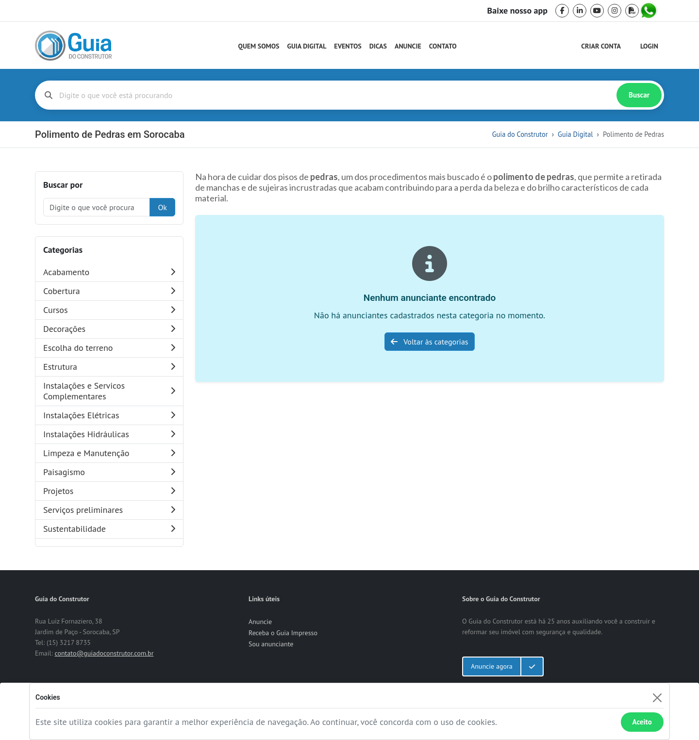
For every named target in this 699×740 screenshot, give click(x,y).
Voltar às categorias (429, 341)
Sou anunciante (271, 644)
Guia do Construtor (520, 134)
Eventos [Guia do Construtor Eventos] (347, 46)
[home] (73, 45)
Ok (162, 207)
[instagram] (614, 10)
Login (649, 46)
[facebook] (562, 10)
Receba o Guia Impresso (283, 632)
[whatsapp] (649, 10)
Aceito (642, 721)
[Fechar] (657, 697)
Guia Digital (307, 46)
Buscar (639, 94)
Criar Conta (601, 46)
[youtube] (597, 10)
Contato (443, 46)
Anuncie (408, 46)
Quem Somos (259, 46)
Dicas (378, 46)
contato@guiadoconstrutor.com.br (103, 653)
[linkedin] (579, 10)
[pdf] (632, 10)
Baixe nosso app (517, 10)
